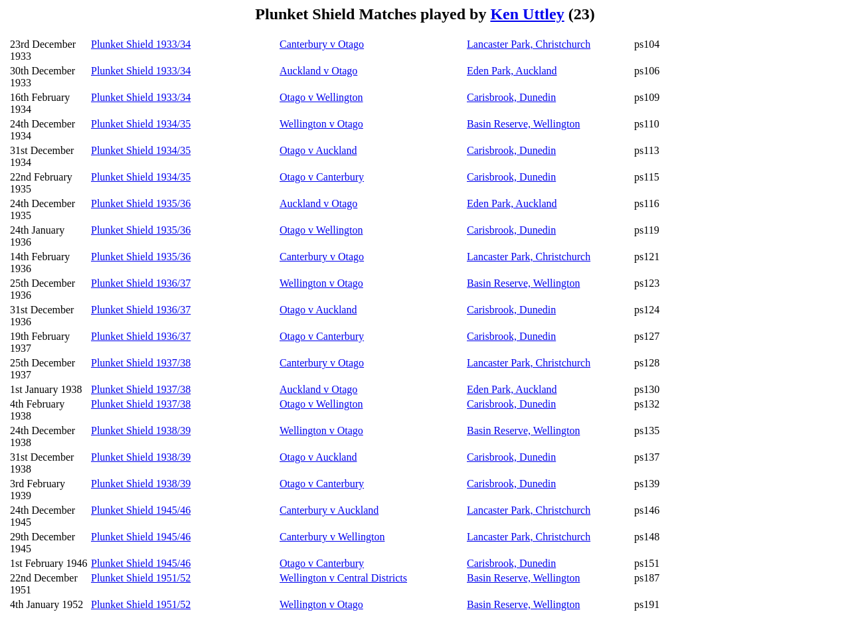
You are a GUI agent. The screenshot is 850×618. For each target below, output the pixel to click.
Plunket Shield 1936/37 (141, 283)
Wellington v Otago (321, 123)
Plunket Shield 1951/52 (141, 577)
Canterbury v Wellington (332, 536)
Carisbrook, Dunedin (511, 97)
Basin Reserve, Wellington (523, 123)
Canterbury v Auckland (329, 510)
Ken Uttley (527, 14)
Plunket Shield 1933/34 (141, 44)
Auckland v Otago (318, 70)
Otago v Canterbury (322, 177)
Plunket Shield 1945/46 (141, 510)
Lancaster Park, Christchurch (528, 44)
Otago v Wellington (321, 97)
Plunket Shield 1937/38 (141, 362)
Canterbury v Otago (322, 44)
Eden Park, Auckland (512, 70)
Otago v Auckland (318, 150)
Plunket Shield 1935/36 (141, 203)
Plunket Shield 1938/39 (141, 430)
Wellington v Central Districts (343, 577)
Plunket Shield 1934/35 (141, 123)
